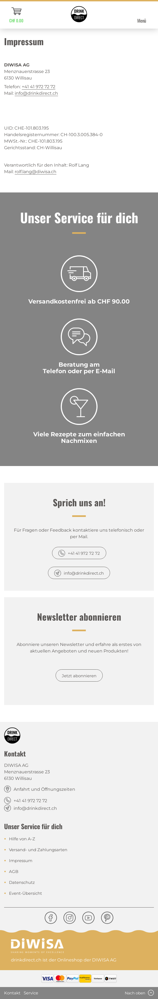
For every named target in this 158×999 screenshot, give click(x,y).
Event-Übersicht (25, 893)
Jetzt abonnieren (79, 675)
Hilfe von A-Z (22, 838)
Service (31, 992)
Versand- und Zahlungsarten (38, 849)
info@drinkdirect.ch (36, 93)
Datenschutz (22, 882)
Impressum (20, 860)
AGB (13, 871)
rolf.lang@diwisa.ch (35, 171)
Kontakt (12, 992)
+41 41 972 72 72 (38, 86)
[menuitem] (16, 15)
